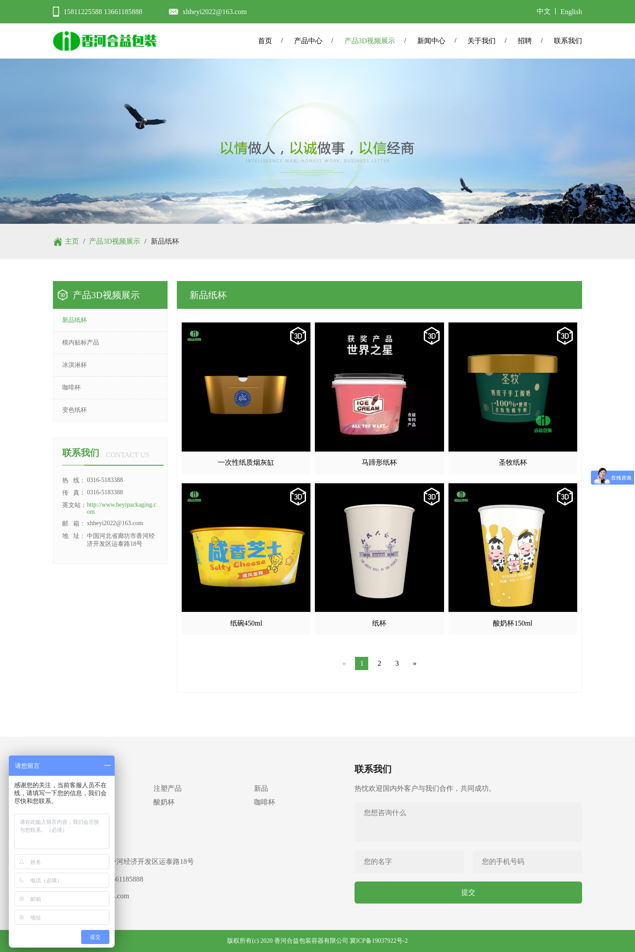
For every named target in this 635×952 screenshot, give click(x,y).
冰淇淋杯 (74, 365)
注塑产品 (167, 788)
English (571, 11)
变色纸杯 (74, 410)
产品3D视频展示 (370, 40)
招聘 (525, 40)
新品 (261, 788)
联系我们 (568, 40)
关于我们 (481, 40)
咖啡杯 (71, 387)
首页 (265, 40)
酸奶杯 (164, 802)
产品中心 (308, 40)
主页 (72, 241)
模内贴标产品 (80, 342)
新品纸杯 (74, 320)
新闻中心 (431, 40)
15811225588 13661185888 (103, 11)
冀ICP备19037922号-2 (378, 940)
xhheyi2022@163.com (215, 11)
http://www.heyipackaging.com (122, 508)
